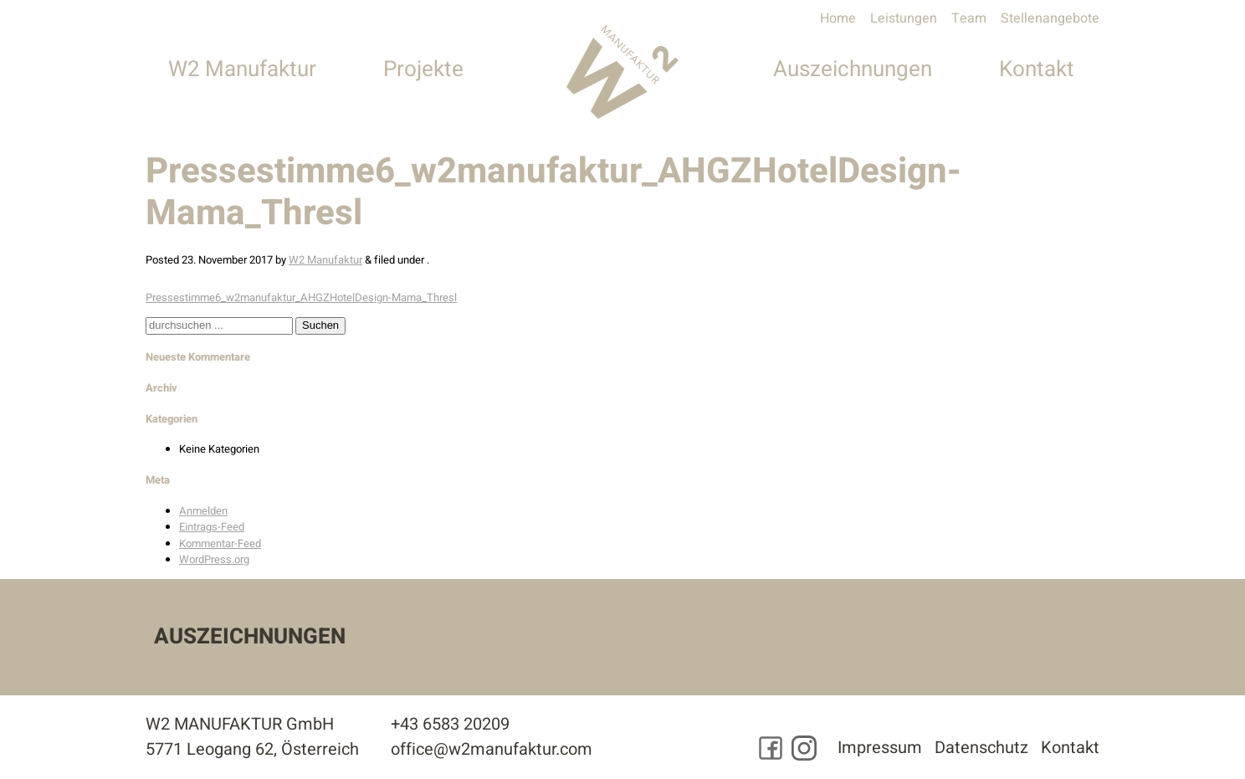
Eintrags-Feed (211, 527)
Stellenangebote (1050, 18)
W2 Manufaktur (242, 69)
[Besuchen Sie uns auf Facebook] (770, 748)
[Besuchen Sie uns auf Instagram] (804, 748)
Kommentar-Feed (220, 543)
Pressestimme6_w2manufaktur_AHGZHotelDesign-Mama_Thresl (301, 297)
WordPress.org (214, 559)
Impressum (880, 747)
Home (838, 18)
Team (968, 18)
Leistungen (903, 18)
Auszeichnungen (852, 69)
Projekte (423, 69)
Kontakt (1036, 69)
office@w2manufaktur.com (491, 749)
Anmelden (203, 511)
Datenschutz (981, 747)
